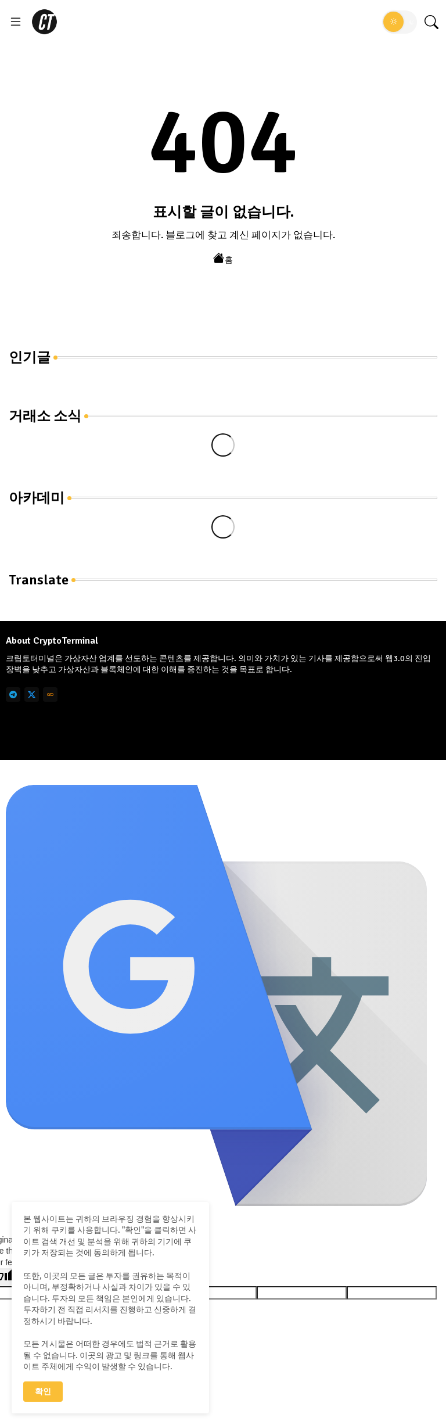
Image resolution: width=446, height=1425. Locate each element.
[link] (50, 694)
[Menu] (15, 22)
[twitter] (31, 694)
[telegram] (13, 694)
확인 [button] (43, 1392)
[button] (399, 22)
